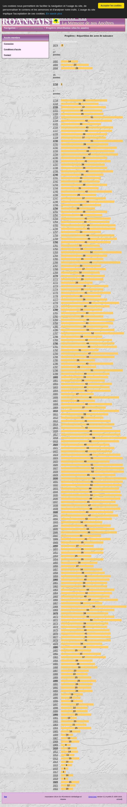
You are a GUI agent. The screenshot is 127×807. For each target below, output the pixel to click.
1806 (55, 397)
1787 (55, 333)
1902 (55, 721)
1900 (55, 714)
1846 (55, 532)
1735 (55, 158)
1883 (55, 657)
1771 (55, 279)
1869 (55, 610)
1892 (55, 687)
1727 (55, 131)
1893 (55, 691)
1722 (55, 114)
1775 (55, 292)
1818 (55, 438)
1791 (55, 346)
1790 (55, 343)
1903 (55, 724)
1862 (55, 586)
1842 (55, 519)
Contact (7, 55)
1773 (55, 286)
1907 (55, 738)
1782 (55, 316)
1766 (55, 262)
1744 (55, 188)
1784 (55, 323)
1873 (55, 623)
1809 (55, 407)
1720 (55, 107)
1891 (55, 684)
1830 (55, 478)
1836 (55, 498)
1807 (55, 400)
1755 (55, 225)
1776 (55, 296)
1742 (55, 181)
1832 (55, 485)
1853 (55, 556)
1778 (55, 303)
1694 (55, 68)
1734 (55, 154)
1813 (55, 421)
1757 (55, 232)
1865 (55, 596)
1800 (55, 377)
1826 (55, 465)
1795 (55, 360)
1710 (55, 84)
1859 (55, 576)
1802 (55, 384)
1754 (55, 222)
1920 (55, 782)
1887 (55, 670)
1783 (55, 319)
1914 (55, 762)
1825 (55, 461)
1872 (55, 620)
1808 (55, 404)
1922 (55, 789)
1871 (55, 616)
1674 (55, 45)
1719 (55, 104)
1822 (55, 451)
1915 (55, 765)
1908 (55, 741)
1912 (55, 755)
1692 (55, 61)
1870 (55, 613)
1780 (55, 309)
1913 (55, 758)
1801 (55, 380)
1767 (55, 266)
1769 (55, 272)
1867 (55, 603)
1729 (55, 137)
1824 (55, 458)
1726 (55, 127)
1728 (55, 134)
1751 (55, 212)
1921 (55, 785)
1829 (55, 475)
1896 (55, 701)
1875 (55, 630)
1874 (55, 627)
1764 (55, 255)
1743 (55, 185)
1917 (55, 772)
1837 (55, 502)
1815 (55, 427)
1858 (55, 573)
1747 (55, 198)
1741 (55, 178)
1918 (55, 775)
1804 (55, 390)
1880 (55, 647)
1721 (55, 110)
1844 (55, 525)
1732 (55, 147)
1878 (55, 640)
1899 (55, 711)
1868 (55, 606)
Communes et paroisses (31, 27)
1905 (55, 731)
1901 (55, 718)
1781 (55, 313)
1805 (55, 394)
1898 (55, 708)
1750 (55, 208)
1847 (55, 535)
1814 (55, 424)
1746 (55, 195)
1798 (55, 370)
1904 (55, 728)
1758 (55, 235)
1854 (55, 559)
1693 (55, 65)
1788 (55, 336)
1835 (55, 495)
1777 (55, 299)
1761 (55, 245)
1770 (55, 276)
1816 (55, 431)
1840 (55, 512)
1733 (55, 151)
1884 (55, 660)
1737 (55, 164)
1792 (55, 350)
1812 (55, 417)
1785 (55, 326)
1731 (55, 144)
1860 (55, 579)
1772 (55, 282)
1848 (55, 539)
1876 (55, 633)
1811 (55, 414)
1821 (55, 448)
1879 (55, 643)
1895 (55, 697)
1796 (55, 363)
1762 (55, 249)
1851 (55, 549)
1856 (55, 566)
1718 (55, 100)
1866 (55, 600)
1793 (55, 353)
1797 (55, 367)
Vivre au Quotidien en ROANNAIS (44, 18)
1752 (55, 215)
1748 (55, 201)
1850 (55, 546)
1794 (55, 357)
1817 (55, 434)
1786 (55, 330)
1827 (55, 468)
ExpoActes (93, 797)
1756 (55, 228)
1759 (55, 239)
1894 (55, 694)
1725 (55, 124)
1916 (55, 768)
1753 (55, 218)
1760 (55, 242)
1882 (55, 654)
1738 (55, 168)
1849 (55, 542)
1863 (55, 589)
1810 (55, 411)
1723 (55, 117)
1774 (55, 289)
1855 (55, 562)
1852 (55, 552)
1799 (55, 373)
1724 (55, 120)
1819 (55, 441)
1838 (55, 505)
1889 (55, 677)
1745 (55, 191)
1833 (55, 488)
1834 (55, 492)
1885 (55, 664)
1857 (55, 569)
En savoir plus (54, 13)
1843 (55, 522)
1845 (55, 529)
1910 (55, 748)
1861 (55, 583)
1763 (55, 252)
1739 (55, 171)
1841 (55, 515)
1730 (55, 141)
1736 (55, 161)
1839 (55, 508)
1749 (55, 205)
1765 (55, 259)
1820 (55, 444)
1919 (55, 778)
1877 (55, 637)
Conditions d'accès (12, 50)
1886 (55, 667)
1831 (55, 481)
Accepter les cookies (111, 5)
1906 (55, 735)
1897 (55, 704)
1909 (55, 745)
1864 (55, 593)
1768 (55, 269)
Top (5, 797)
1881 (55, 650)
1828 (55, 471)
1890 (55, 681)
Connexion (9, 44)
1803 (55, 387)
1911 (55, 751)
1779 (55, 306)
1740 (55, 174)
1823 (55, 454)
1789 (55, 340)
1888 (55, 674)
